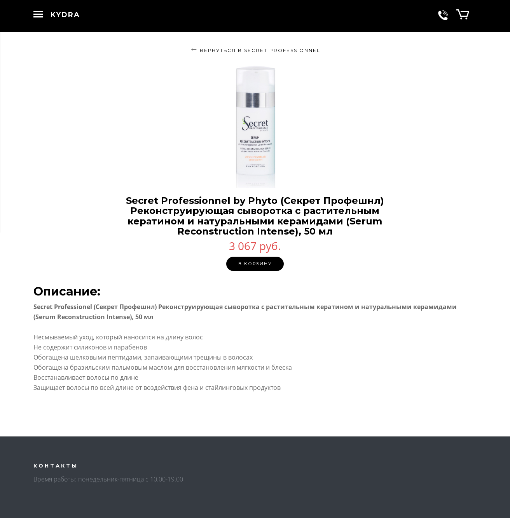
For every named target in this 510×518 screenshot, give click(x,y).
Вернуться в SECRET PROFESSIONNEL (260, 50)
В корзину (255, 263)
